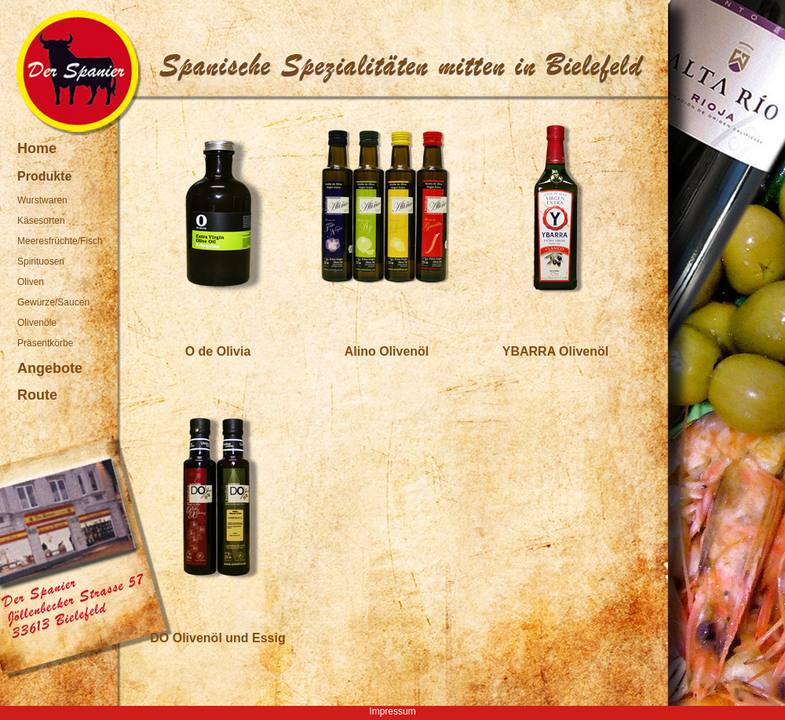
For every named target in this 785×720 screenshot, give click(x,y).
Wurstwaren (42, 200)
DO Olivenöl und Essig (217, 638)
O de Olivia (218, 351)
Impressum (392, 711)
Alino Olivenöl (387, 351)
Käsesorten (41, 220)
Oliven (30, 281)
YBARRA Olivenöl (555, 351)
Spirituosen (40, 261)
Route (37, 395)
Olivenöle (37, 322)
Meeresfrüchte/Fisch (60, 241)
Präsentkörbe (45, 343)
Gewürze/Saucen (53, 302)
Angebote (49, 368)
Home (37, 148)
